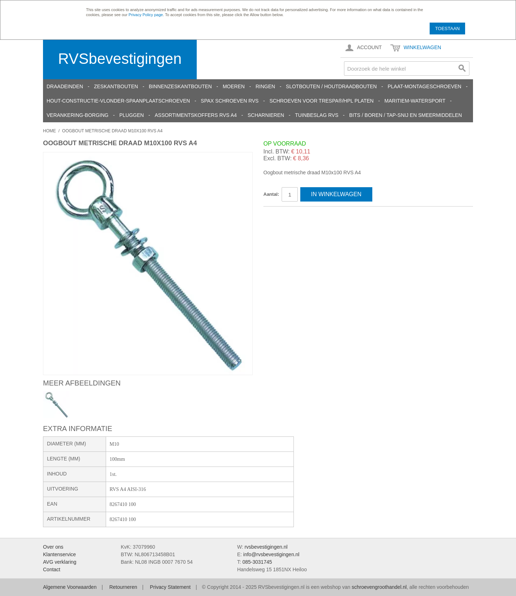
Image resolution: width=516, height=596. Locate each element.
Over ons (53, 547)
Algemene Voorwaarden (69, 587)
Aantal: (271, 194)
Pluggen (131, 115)
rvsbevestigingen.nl (265, 547)
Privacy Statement (170, 587)
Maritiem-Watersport (414, 101)
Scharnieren (266, 115)
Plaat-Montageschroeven (425, 86)
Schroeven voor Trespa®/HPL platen (321, 101)
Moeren (233, 86)
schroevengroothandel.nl (379, 587)
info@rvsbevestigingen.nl (271, 554)
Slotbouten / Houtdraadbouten (331, 86)
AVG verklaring (59, 562)
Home (49, 130)
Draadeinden (65, 86)
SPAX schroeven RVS (229, 101)
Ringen (265, 86)
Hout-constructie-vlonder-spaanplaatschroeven (118, 101)
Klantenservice (59, 554)
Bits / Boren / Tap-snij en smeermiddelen (405, 115)
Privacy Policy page (146, 15)
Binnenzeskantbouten (180, 86)
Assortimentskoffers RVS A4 (196, 115)
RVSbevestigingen (120, 58)
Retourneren (123, 587)
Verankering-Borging (78, 115)
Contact (51, 569)
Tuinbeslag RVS (316, 115)
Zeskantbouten (116, 86)
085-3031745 (257, 562)
